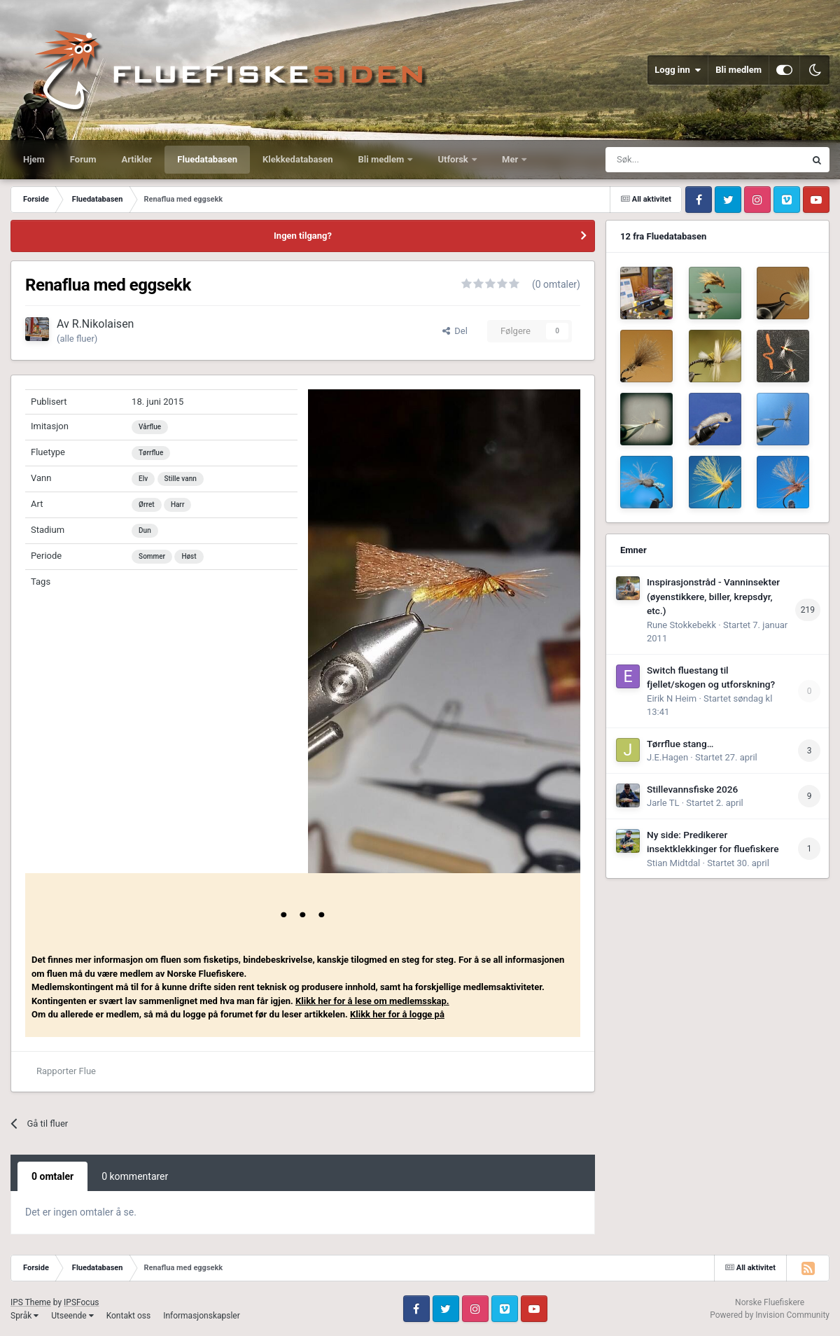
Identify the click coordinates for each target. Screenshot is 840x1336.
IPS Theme (30, 1302)
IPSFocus (81, 1302)
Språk (24, 1316)
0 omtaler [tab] (52, 1176)
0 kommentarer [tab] (135, 1176)
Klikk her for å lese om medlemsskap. (372, 1001)
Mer (511, 159)
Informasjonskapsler (201, 1316)
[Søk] (670, 159)
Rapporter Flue (66, 1071)
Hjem (34, 159)
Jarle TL (663, 803)
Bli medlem (738, 69)
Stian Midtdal (673, 863)
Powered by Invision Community (770, 1315)
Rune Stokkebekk (681, 625)
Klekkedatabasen (297, 159)
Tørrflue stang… (680, 743)
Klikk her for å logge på (397, 1014)
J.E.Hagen (667, 757)
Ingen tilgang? (303, 235)
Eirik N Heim (671, 698)
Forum (83, 159)
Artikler (137, 159)
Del (455, 331)
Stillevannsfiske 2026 (692, 789)
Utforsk (454, 159)
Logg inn (677, 70)
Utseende (72, 1316)
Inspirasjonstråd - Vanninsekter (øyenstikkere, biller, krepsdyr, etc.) (713, 596)
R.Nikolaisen (103, 323)
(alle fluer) (77, 338)
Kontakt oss (128, 1316)
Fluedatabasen (207, 159)
